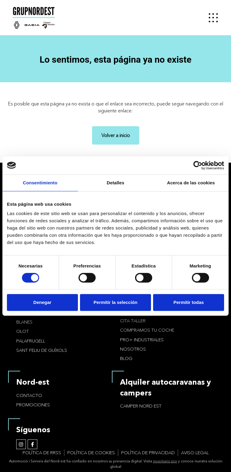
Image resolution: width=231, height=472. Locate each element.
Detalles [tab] (115, 182)
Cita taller (133, 321)
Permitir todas (189, 302)
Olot (22, 331)
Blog (126, 358)
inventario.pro (165, 461)
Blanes (24, 322)
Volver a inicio (115, 135)
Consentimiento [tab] (40, 182)
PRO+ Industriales (142, 339)
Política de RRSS (42, 452)
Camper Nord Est (141, 406)
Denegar (42, 302)
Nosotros (133, 349)
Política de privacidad (148, 452)
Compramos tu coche (147, 330)
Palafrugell (30, 341)
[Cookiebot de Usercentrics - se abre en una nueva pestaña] (197, 165)
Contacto (29, 395)
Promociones (33, 405)
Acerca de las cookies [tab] (191, 182)
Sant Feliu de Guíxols (41, 350)
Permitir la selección (115, 302)
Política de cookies (91, 452)
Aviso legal (195, 452)
